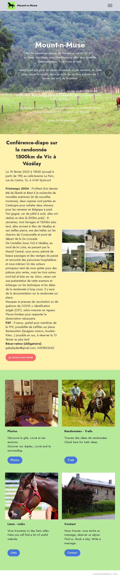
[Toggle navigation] (110, 5)
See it (115, 575)
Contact (73, 554)
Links (14, 554)
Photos (15, 460)
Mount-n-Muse (27, 5)
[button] (11, 72)
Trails (71, 460)
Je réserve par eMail (21, 357)
